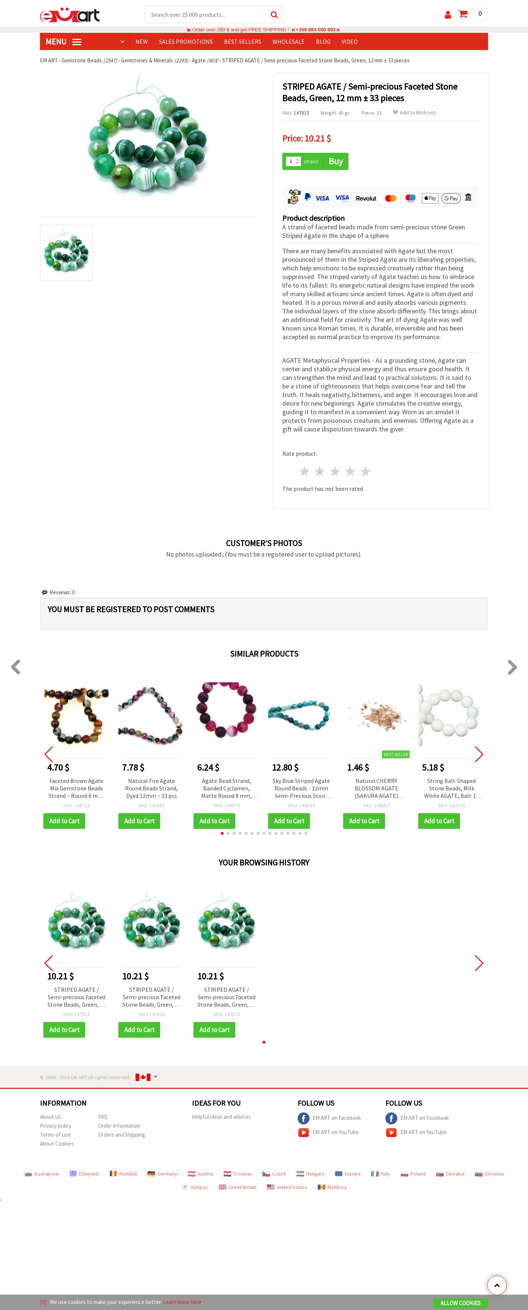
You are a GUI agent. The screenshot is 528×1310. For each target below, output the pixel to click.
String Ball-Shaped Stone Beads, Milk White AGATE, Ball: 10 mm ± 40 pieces (451, 788)
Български (42, 1173)
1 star (305, 471)
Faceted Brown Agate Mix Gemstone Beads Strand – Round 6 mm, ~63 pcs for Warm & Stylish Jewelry (77, 788)
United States (287, 1187)
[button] (222, 833)
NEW (142, 41)
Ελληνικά (84, 1173)
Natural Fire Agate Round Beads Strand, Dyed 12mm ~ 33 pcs (151, 788)
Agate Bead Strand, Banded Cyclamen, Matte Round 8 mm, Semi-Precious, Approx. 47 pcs (226, 788)
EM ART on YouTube (328, 1133)
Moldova (332, 1187)
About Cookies (57, 1143)
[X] (43, 1302)
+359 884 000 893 (315, 29)
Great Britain (238, 1187)
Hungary (310, 1173)
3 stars (335, 471)
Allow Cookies (461, 1303)
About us (50, 1116)
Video (350, 41)
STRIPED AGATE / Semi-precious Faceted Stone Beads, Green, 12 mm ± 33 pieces (76, 997)
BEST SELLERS (242, 41)
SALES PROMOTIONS (186, 41)
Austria (200, 1173)
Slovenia (489, 1173)
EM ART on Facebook (329, 1118)
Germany (162, 1173)
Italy (380, 1173)
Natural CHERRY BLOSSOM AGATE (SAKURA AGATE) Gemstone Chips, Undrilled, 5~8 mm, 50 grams (376, 788)
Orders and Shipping (121, 1134)
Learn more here (182, 1302)
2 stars (320, 471)
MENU (63, 41)
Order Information (119, 1125)
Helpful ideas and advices (221, 1116)
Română (123, 1173)
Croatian (238, 1173)
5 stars (365, 471)
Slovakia (450, 1173)
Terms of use (55, 1134)
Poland (413, 1173)
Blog (323, 41)
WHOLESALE (289, 41)
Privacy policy (55, 1125)
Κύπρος (194, 1187)
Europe (348, 1173)
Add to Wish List (414, 112)
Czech (274, 1173)
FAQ (103, 1116)
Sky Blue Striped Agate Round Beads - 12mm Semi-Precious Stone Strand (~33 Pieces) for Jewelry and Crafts (301, 788)
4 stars (350, 471)
